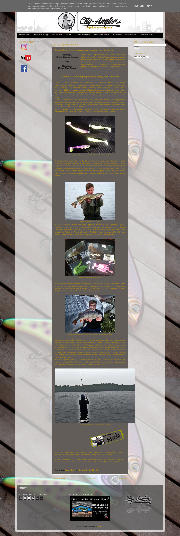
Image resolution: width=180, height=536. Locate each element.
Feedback (130, 34)
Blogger (99, 527)
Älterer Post (122, 478)
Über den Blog (40, 34)
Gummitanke (110, 459)
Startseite (24, 34)
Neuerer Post (58, 478)
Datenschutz (146, 34)
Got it (149, 6)
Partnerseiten (101, 34)
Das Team (56, 34)
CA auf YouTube (82, 34)
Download (117, 34)
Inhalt (68, 34)
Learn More (139, 6)
